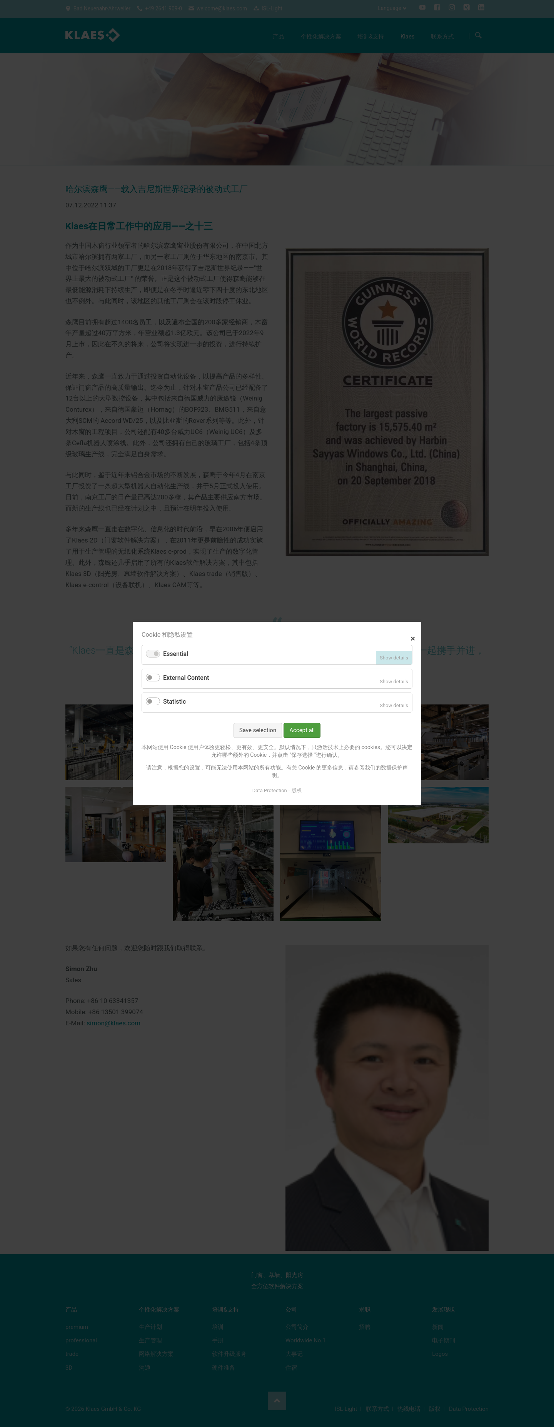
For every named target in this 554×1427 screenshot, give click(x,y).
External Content (186, 678)
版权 (297, 790)
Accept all (302, 730)
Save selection (257, 730)
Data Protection (269, 790)
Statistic (174, 701)
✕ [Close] (412, 638)
